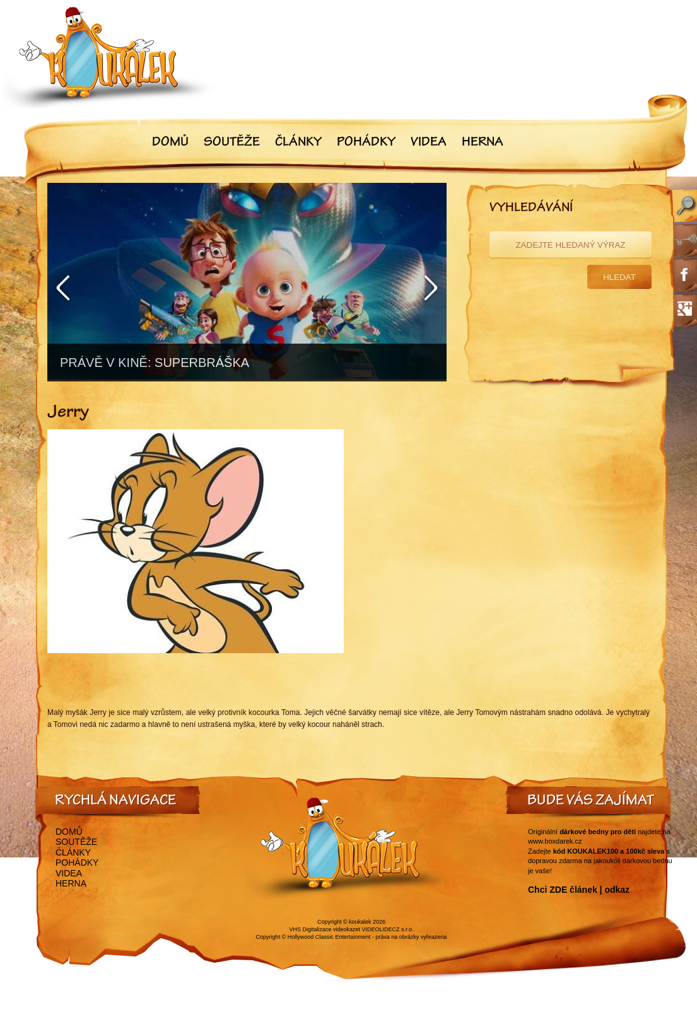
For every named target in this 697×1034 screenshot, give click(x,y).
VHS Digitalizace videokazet (324, 929)
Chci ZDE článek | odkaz (579, 890)
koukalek (360, 922)
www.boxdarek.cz (555, 841)
